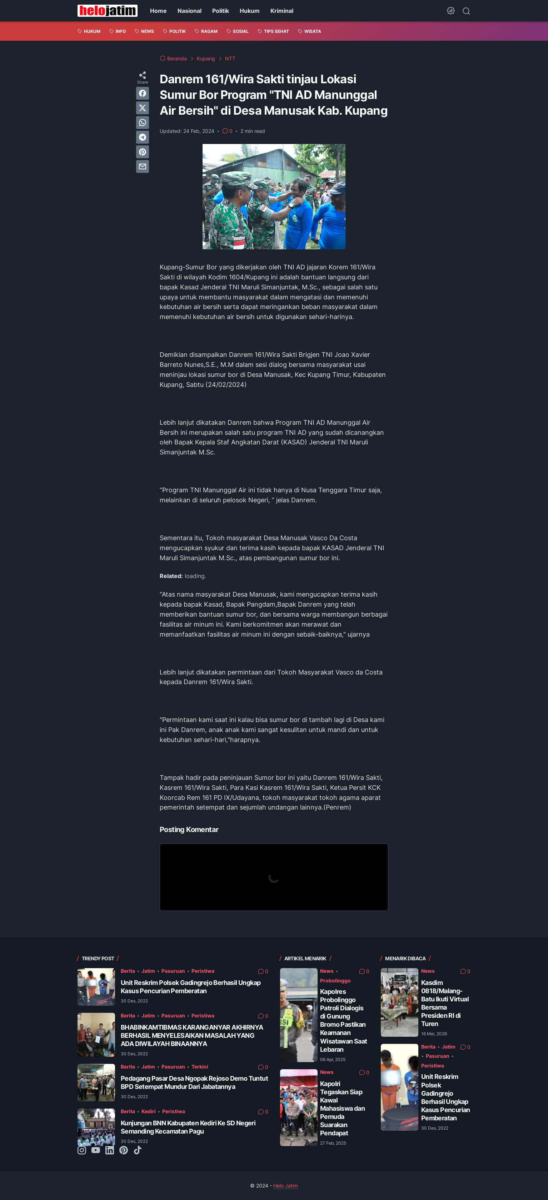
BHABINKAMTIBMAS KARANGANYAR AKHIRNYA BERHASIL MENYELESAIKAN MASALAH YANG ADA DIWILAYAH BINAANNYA (192, 1035)
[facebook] (142, 93)
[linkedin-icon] (109, 1150)
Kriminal (281, 10)
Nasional (189, 10)
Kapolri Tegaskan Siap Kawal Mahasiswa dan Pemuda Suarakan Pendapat (342, 1108)
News (327, 971)
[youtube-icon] (95, 1150)
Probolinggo (335, 980)
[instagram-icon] (82, 1150)
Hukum (250, 10)
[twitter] (142, 107)
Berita (128, 971)
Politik (220, 10)
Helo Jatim (285, 1185)
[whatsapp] (142, 122)
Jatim (148, 971)
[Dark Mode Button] (451, 10)
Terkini (199, 1067)
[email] (142, 166)
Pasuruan (173, 971)
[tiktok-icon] (137, 1150)
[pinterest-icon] (123, 1150)
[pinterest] (142, 151)
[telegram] (142, 137)
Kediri (148, 1111)
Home (158, 10)
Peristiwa (202, 971)
